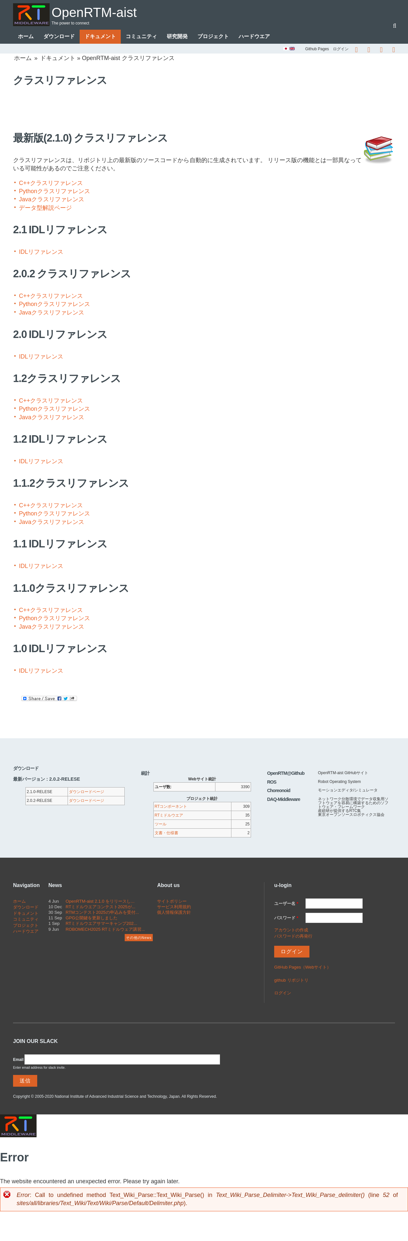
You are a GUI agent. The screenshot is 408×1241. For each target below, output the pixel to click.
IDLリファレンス (41, 252)
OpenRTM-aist (99, 12)
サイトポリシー (172, 901)
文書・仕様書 (166, 833)
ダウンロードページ (86, 792)
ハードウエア (254, 36)
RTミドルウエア (169, 815)
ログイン (341, 49)
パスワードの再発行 (293, 936)
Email (18, 1059)
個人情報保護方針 (174, 912)
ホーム (26, 36)
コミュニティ (141, 36)
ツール (160, 824)
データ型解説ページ (45, 208)
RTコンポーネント (171, 806)
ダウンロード (59, 36)
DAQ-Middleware (283, 799)
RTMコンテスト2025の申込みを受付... (102, 912)
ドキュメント (100, 36)
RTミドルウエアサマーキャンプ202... (101, 923)
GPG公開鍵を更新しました (92, 918)
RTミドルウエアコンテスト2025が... (100, 907)
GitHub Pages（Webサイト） (302, 967)
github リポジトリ (291, 980)
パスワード (286, 918)
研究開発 (177, 36)
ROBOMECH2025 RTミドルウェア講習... (105, 929)
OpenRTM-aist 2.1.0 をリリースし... (100, 901)
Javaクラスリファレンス (51, 199)
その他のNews (138, 938)
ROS (271, 782)
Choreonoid (278, 790)
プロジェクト (213, 36)
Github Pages (317, 49)
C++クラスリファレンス (51, 183)
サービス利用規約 (174, 907)
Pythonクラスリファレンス (54, 191)
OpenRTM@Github (285, 773)
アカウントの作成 (291, 930)
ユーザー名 (286, 903)
